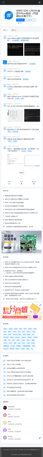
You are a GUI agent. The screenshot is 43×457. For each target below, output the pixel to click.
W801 (5, 329)
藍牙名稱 (15, 131)
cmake (17, 98)
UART (14, 331)
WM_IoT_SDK (17, 334)
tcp (32, 348)
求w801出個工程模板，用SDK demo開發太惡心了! (20, 299)
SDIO (18, 340)
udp (19, 343)
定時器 (12, 348)
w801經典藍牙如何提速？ (14, 387)
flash (23, 331)
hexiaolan (10, 76)
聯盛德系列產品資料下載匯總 (14, 195)
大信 (9, 429)
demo (33, 343)
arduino (24, 151)
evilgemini (10, 103)
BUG (33, 346)
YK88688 (10, 69)
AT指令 (35, 337)
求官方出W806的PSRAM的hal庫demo (16, 279)
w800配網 (32, 64)
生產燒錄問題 (26, 346)
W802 (23, 348)
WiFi (25, 329)
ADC (5, 334)
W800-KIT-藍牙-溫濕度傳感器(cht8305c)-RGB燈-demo (21, 213)
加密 (28, 348)
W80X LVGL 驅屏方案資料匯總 (14, 202)
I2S (9, 340)
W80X (30, 329)
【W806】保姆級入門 (11, 216)
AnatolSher (11, 406)
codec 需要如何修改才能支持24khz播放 (19, 372)
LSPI (10, 343)
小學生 (9, 146)
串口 (5, 331)
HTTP (5, 343)
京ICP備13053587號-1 (25, 454)
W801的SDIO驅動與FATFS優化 (14, 206)
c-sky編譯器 (15, 40)
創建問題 (29, 20)
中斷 (5, 340)
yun (9, 414)
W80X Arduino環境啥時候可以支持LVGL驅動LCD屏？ (21, 267)
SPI (38, 106)
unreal (9, 136)
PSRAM (6, 337)
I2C (33, 334)
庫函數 (19, 346)
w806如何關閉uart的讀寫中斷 (16, 368)
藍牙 (9, 131)
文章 (13, 30)
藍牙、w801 (26, 334)
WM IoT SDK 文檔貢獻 (14, 364)
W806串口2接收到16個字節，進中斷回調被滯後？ (22, 383)
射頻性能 (25, 79)
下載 (28, 343)
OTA (13, 340)
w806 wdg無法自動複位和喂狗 (14, 276)
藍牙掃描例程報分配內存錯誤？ (16, 395)
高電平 (15, 141)
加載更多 (21, 172)
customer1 (10, 36)
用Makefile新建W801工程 (12, 223)
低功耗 (30, 337)
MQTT (28, 331)
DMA (9, 334)
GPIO (9, 141)
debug (17, 348)
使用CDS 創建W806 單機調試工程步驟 (16, 199)
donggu (9, 61)
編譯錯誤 (6, 346)
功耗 (15, 343)
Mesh (23, 340)
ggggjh (9, 84)
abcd (9, 421)
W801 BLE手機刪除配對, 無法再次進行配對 (20, 376)
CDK (33, 331)
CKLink (17, 337)
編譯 (33, 340)
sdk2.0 (10, 89)
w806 (15, 329)
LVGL (28, 340)
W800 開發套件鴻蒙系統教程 (13, 220)
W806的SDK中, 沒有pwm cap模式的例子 (17, 290)
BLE (35, 329)
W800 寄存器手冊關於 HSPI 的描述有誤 (19, 360)
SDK (22, 98)
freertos (6, 348)
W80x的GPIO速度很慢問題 (13, 286)
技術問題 (27, 71)
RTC (23, 343)
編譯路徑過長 (25, 40)
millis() (30, 151)
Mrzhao (10, 436)
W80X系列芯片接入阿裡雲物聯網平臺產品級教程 (20, 209)
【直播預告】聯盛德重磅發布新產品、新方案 (19, 226)
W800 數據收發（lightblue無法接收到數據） (20, 391)
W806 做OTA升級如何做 (12, 283)
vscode (13, 346)
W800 (10, 329)
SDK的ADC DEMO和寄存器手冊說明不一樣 (20, 380)
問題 (5, 30)
